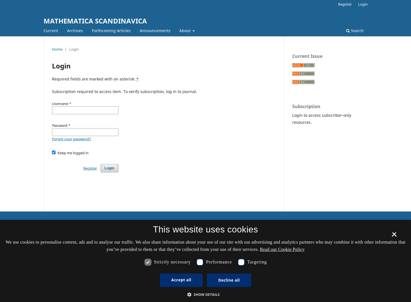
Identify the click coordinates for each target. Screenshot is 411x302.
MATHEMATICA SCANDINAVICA (95, 20)
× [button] (394, 236)
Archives (75, 30)
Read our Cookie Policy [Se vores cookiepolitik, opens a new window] (282, 249)
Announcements (155, 30)
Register (345, 4)
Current (51, 30)
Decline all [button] (229, 280)
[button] (205, 294)
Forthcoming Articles (111, 30)
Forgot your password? (71, 138)
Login (363, 4)
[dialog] (205, 261)
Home (57, 49)
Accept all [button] (181, 279)
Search (355, 30)
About (185, 30)
